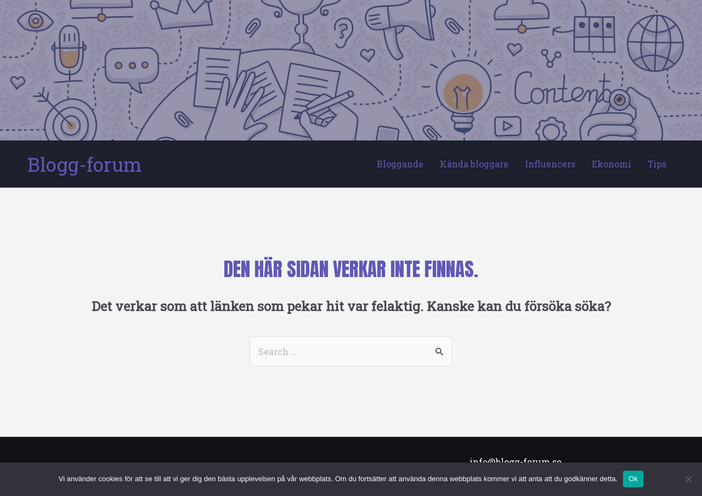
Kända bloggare (474, 164)
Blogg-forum (84, 164)
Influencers (550, 164)
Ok (633, 479)
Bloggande (400, 164)
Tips (657, 164)
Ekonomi (611, 164)
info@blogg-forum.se (515, 461)
